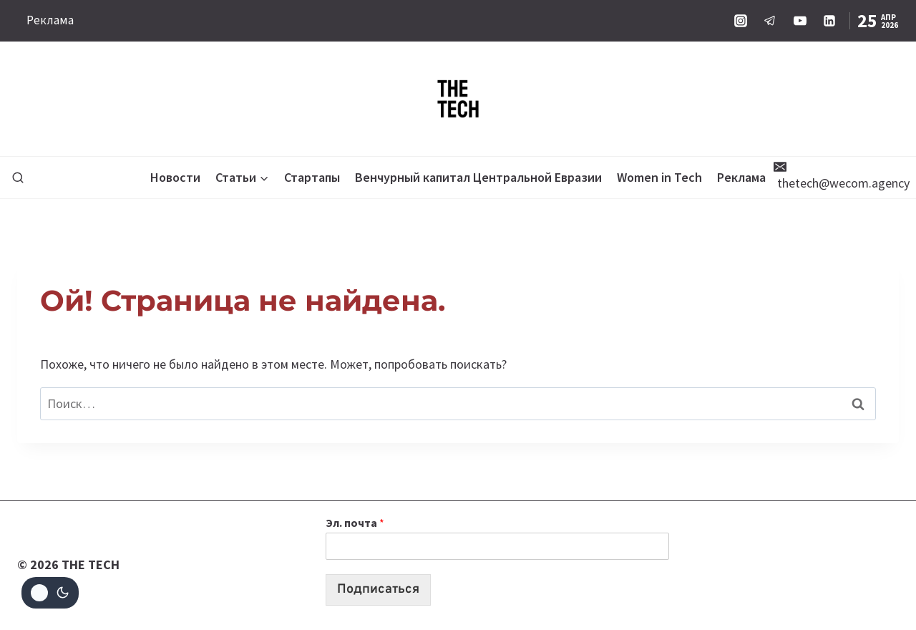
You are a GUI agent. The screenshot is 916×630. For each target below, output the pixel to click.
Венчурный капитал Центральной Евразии (478, 177)
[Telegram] (770, 21)
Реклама (50, 20)
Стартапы (312, 177)
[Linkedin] (829, 21)
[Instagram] (741, 21)
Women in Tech (659, 177)
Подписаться (378, 589)
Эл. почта (355, 522)
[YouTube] (800, 21)
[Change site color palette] (50, 593)
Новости (175, 177)
